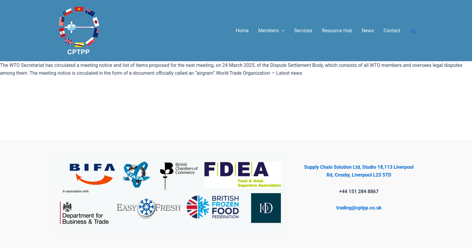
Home (242, 30)
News (368, 30)
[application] (282, 31)
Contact (392, 30)
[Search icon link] (414, 30)
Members (271, 31)
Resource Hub (337, 30)
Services (303, 30)
